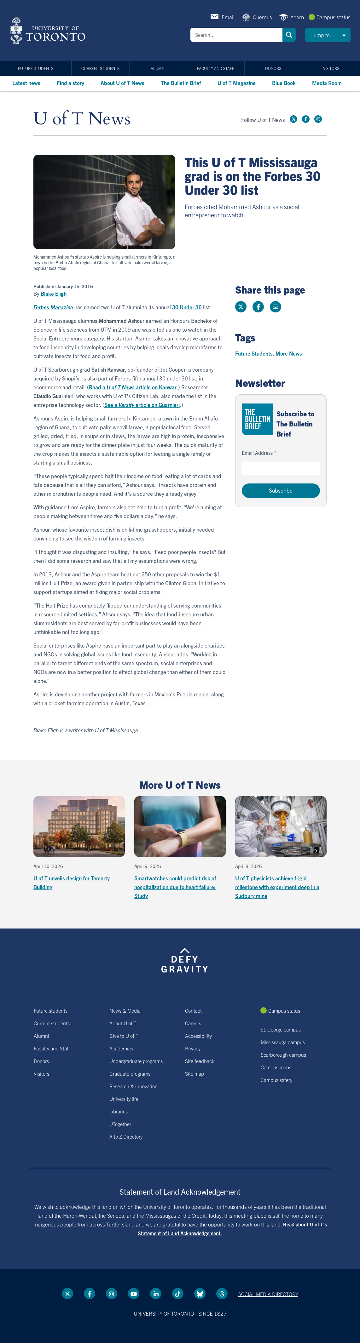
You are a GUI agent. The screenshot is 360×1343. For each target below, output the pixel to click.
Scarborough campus (283, 1054)
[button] (328, 35)
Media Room (327, 82)
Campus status (333, 17)
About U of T (122, 1023)
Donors (273, 68)
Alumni (158, 68)
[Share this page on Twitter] (241, 306)
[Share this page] (275, 306)
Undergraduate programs (136, 1061)
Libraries (118, 1111)
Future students (35, 68)
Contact (193, 1010)
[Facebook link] (306, 119)
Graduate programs (129, 1073)
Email (228, 17)
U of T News (82, 119)
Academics (121, 1048)
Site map (194, 1073)
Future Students (254, 353)
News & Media (125, 1010)
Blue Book (284, 82)
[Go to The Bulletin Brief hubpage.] (257, 419)
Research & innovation (133, 1086)
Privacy (192, 1048)
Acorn (297, 17)
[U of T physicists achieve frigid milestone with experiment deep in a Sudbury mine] (281, 848)
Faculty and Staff (215, 68)
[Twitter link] (293, 119)
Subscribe (281, 490)
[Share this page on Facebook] (258, 306)
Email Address (257, 452)
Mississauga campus (283, 1042)
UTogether (120, 1124)
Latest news (26, 82)
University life (123, 1098)
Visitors (331, 68)
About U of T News (122, 82)
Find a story (70, 82)
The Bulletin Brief (181, 82)
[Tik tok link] (177, 1293)
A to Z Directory (125, 1136)
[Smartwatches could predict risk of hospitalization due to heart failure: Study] (180, 848)
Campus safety (276, 1080)
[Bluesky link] (200, 1293)
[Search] (236, 35)
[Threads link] (222, 1293)
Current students (100, 68)
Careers (193, 1023)
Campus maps (276, 1067)
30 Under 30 (187, 307)
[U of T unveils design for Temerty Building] (79, 843)
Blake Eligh (54, 293)
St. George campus (281, 1029)
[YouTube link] (133, 1293)
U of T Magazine (237, 82)
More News (289, 353)
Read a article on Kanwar (133, 387)
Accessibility (198, 1035)
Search (289, 35)
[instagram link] (318, 119)
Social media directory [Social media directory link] (268, 1294)
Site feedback (199, 1061)
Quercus (262, 17)
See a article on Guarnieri (142, 404)
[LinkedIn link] (155, 1293)
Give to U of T (123, 1035)
